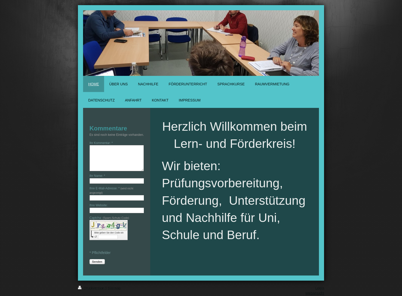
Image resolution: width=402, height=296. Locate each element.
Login (319, 288)
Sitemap (113, 288)
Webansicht (314, 293)
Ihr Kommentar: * (101, 143)
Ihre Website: (98, 205)
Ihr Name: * (97, 176)
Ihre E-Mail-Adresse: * (111, 190)
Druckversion (91, 288)
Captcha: (109, 218)
